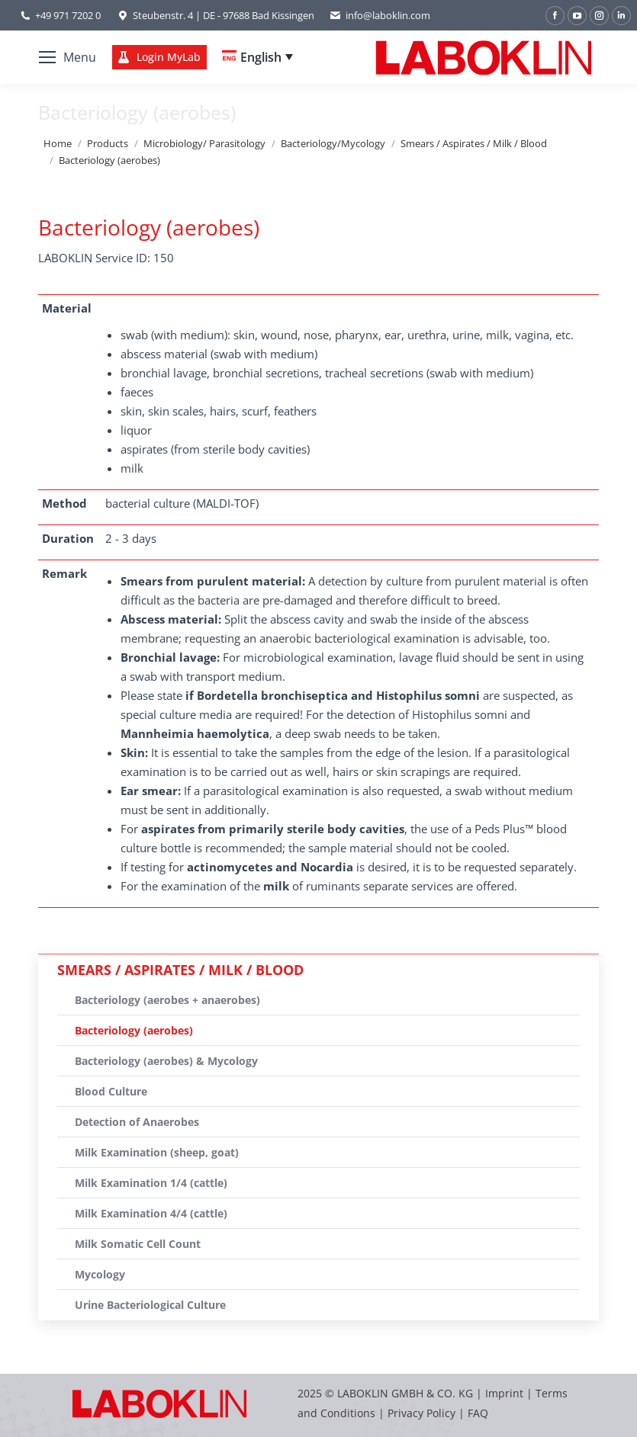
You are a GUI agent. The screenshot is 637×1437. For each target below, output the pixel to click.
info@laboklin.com (380, 15)
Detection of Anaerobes (137, 1122)
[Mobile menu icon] (67, 57)
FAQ (478, 1413)
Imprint (504, 1393)
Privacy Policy (421, 1413)
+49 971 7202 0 (68, 15)
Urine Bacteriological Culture (150, 1304)
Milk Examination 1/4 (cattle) (151, 1183)
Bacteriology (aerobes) (134, 1030)
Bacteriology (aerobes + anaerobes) (167, 1000)
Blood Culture (111, 1091)
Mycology (100, 1274)
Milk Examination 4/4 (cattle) (151, 1213)
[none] (257, 57)
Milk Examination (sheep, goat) (157, 1152)
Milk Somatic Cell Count (138, 1244)
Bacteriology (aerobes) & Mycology (166, 1061)
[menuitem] (257, 57)
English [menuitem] (261, 57)
